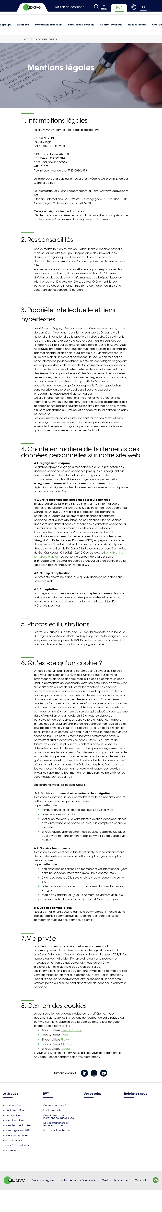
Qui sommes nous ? (54, 1105)
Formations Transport (48, 24)
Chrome (66, 1044)
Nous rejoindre (137, 24)
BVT (46, 1094)
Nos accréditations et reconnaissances (55, 1124)
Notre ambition (11, 1115)
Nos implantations (13, 1120)
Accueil (28, 39)
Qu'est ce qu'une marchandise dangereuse (58, 1116)
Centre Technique (111, 24)
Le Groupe (10, 1094)
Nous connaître (11, 1105)
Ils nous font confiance (16, 1145)
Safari (64, 1035)
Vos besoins (92, 1094)
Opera (65, 1048)
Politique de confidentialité (78, 1180)
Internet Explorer (71, 1030)
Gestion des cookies (115, 1180)
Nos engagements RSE (16, 1130)
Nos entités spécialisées (17, 1125)
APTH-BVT (23, 24)
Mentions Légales (43, 1180)
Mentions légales (46, 39)
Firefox (65, 1039)
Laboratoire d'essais (81, 24)
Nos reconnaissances (15, 1135)
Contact (140, 1180)
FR (143, 7)
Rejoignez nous (135, 1094)
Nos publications (12, 1140)
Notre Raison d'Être (13, 1110)
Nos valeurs (9, 1150)
